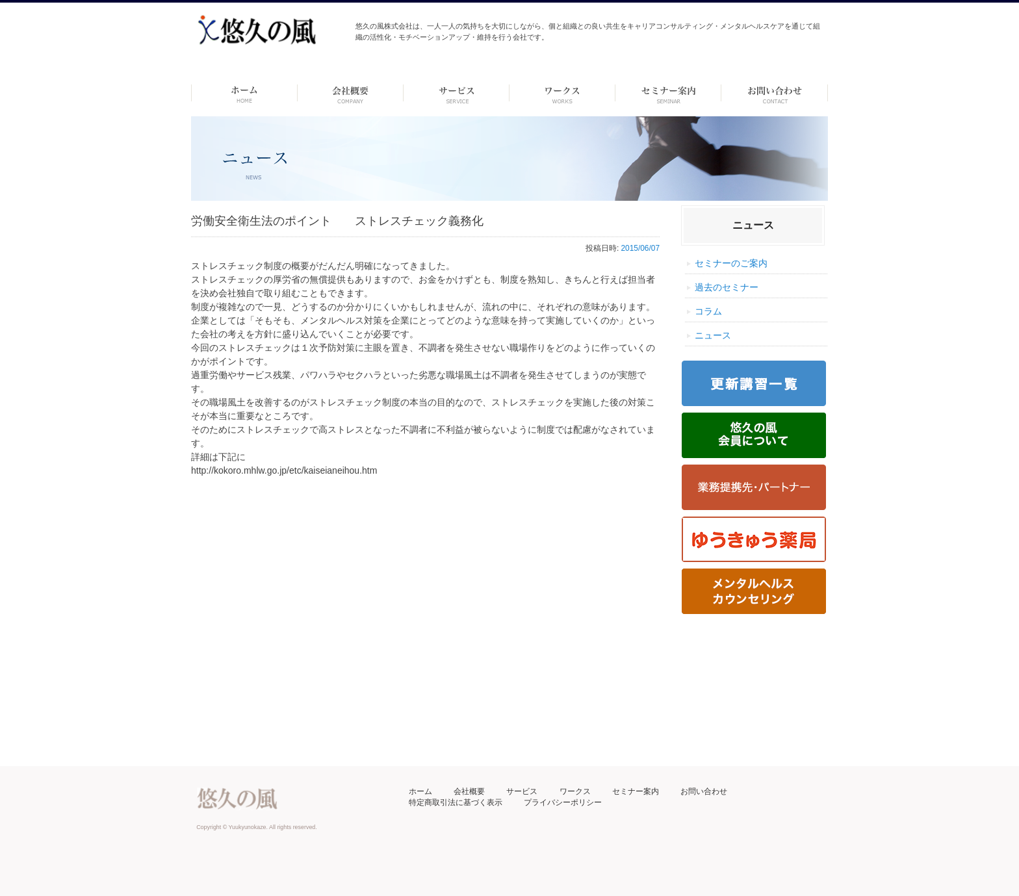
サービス (521, 791)
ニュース (713, 335)
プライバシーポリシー (563, 802)
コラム (708, 311)
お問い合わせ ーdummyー (774, 93)
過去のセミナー (726, 287)
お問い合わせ (703, 791)
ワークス (562, 93)
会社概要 (469, 791)
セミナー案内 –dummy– (668, 93)
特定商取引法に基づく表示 (455, 802)
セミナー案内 (635, 791)
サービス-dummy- (457, 93)
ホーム (244, 93)
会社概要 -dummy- (351, 93)
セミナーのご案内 (731, 263)
